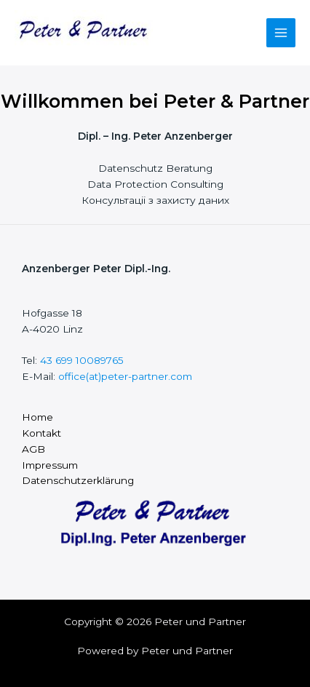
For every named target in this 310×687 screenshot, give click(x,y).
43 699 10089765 (82, 360)
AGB (33, 449)
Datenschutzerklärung (78, 480)
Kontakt (41, 433)
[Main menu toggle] (281, 33)
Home (37, 417)
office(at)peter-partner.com (125, 376)
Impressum (50, 465)
